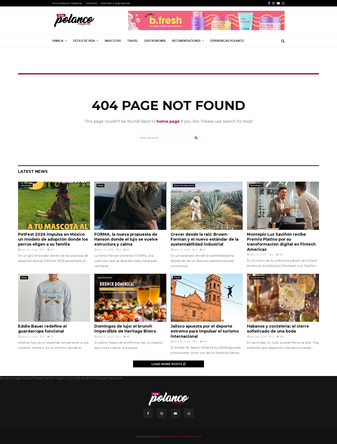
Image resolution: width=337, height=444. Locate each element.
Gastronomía (155, 41)
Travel (132, 41)
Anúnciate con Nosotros (67, 3)
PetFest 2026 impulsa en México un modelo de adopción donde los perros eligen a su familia (53, 239)
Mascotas (113, 41)
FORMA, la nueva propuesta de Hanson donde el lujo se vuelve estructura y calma (126, 239)
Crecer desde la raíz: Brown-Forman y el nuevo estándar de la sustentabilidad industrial (205, 239)
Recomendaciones (186, 41)
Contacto (91, 3)
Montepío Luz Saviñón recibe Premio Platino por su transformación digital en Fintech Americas (281, 242)
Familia (57, 41)
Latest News (33, 171)
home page (168, 121)
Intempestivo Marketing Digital (182, 436)
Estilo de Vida (84, 41)
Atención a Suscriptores (115, 3)
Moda (100, 185)
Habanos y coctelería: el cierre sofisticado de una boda (278, 329)
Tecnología (256, 185)
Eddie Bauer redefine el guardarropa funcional (42, 329)
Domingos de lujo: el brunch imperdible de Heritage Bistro (125, 329)
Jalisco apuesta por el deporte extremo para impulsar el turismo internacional (205, 331)
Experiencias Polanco (227, 41)
